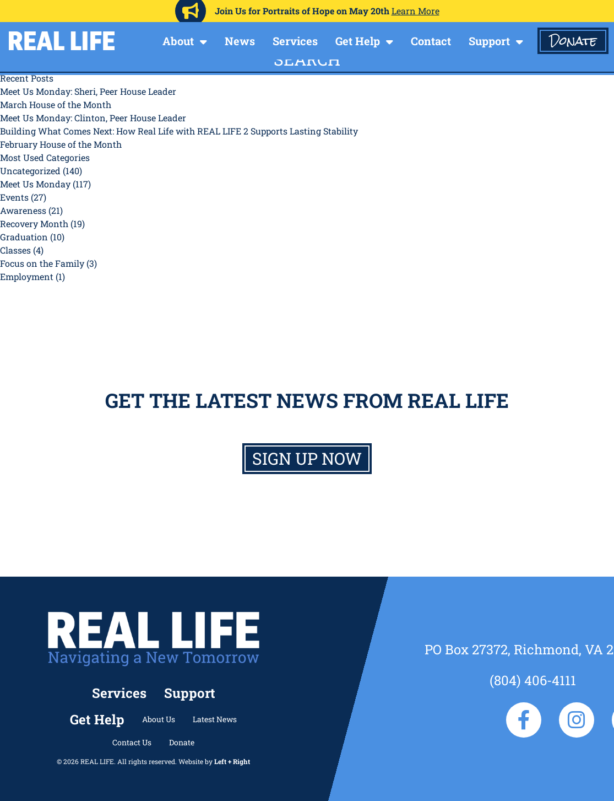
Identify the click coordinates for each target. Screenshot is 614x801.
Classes (15, 250)
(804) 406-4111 (533, 680)
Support (489, 41)
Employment (26, 276)
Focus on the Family (42, 263)
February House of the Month (61, 144)
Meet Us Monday (35, 184)
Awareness (23, 210)
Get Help (357, 41)
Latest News (215, 719)
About (178, 41)
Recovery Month (34, 223)
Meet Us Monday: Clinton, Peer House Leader (93, 117)
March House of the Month (55, 104)
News (240, 41)
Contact (431, 41)
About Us (158, 719)
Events (14, 197)
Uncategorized (30, 170)
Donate (573, 41)
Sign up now (307, 458)
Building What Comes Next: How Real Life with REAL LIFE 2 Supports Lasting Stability (179, 131)
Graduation (24, 237)
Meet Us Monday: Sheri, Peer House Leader (88, 91)
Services (295, 41)
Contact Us (131, 742)
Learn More (415, 11)
